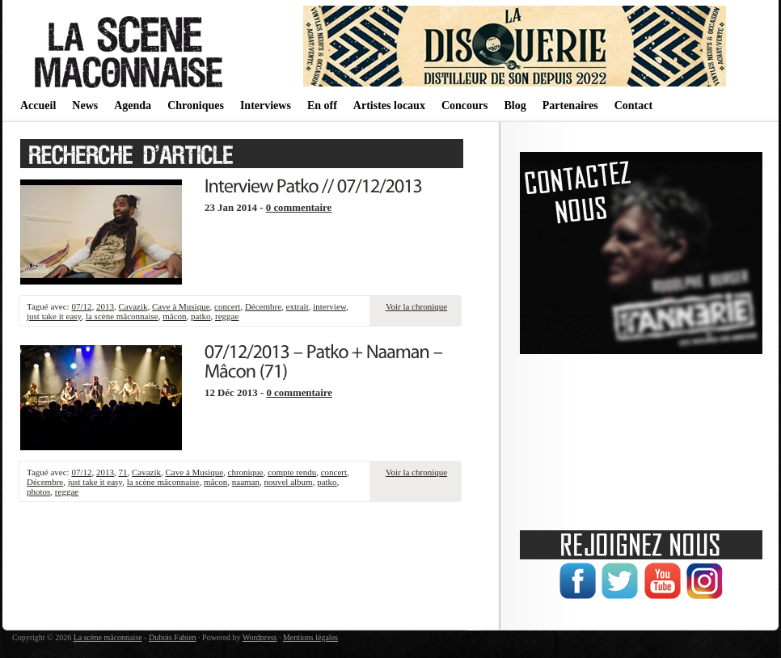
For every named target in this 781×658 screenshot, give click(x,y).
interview (329, 306)
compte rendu (292, 472)
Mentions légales (310, 637)
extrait (297, 306)
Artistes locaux (389, 105)
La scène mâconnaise (108, 637)
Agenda (132, 105)
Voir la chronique (416, 306)
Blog (515, 105)
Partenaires (570, 105)
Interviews (265, 105)
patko (200, 316)
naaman (246, 482)
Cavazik (132, 306)
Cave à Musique (180, 306)
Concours (464, 105)
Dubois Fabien (172, 637)
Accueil (38, 105)
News (85, 105)
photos (38, 491)
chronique (246, 472)
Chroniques (195, 105)
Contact (633, 105)
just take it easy (54, 316)
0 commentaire (299, 207)
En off (322, 105)
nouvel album (288, 482)
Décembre (263, 306)
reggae (227, 316)
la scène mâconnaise (122, 316)
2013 (105, 306)
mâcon (174, 316)
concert (227, 306)
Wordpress (260, 637)
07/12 (81, 306)
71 (122, 472)
